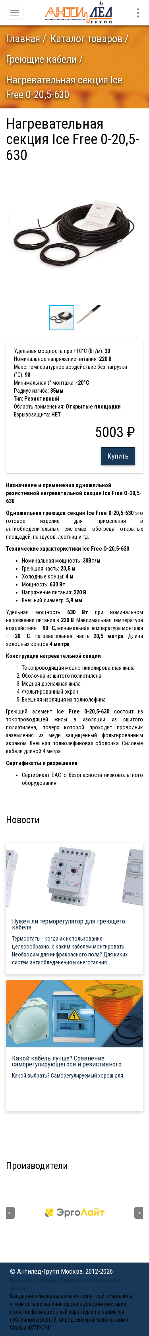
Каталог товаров (86, 38)
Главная (23, 38)
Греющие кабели (41, 59)
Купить (118, 456)
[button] (136, 174)
